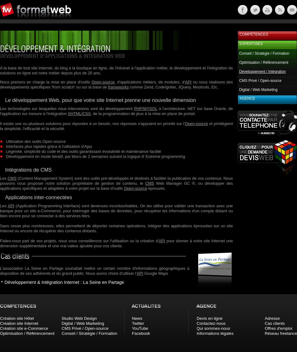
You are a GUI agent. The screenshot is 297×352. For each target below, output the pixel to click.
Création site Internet (19, 323)
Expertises (251, 44)
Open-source (103, 82)
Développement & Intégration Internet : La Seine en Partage (64, 282)
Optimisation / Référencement (263, 62)
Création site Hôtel (17, 318)
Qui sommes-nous (213, 328)
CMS (12, 178)
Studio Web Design (79, 318)
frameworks (118, 87)
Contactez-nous (211, 323)
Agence (247, 98)
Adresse (272, 318)
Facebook (141, 333)
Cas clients (275, 323)
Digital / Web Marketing (258, 90)
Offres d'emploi (278, 328)
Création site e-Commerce (24, 328)
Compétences (253, 34)
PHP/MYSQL (146, 108)
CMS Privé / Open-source (260, 80)
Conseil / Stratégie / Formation (264, 53)
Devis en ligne (210, 318)
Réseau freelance (281, 333)
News (137, 318)
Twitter (138, 323)
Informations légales (215, 333)
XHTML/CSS (79, 113)
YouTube (140, 328)
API (188, 82)
